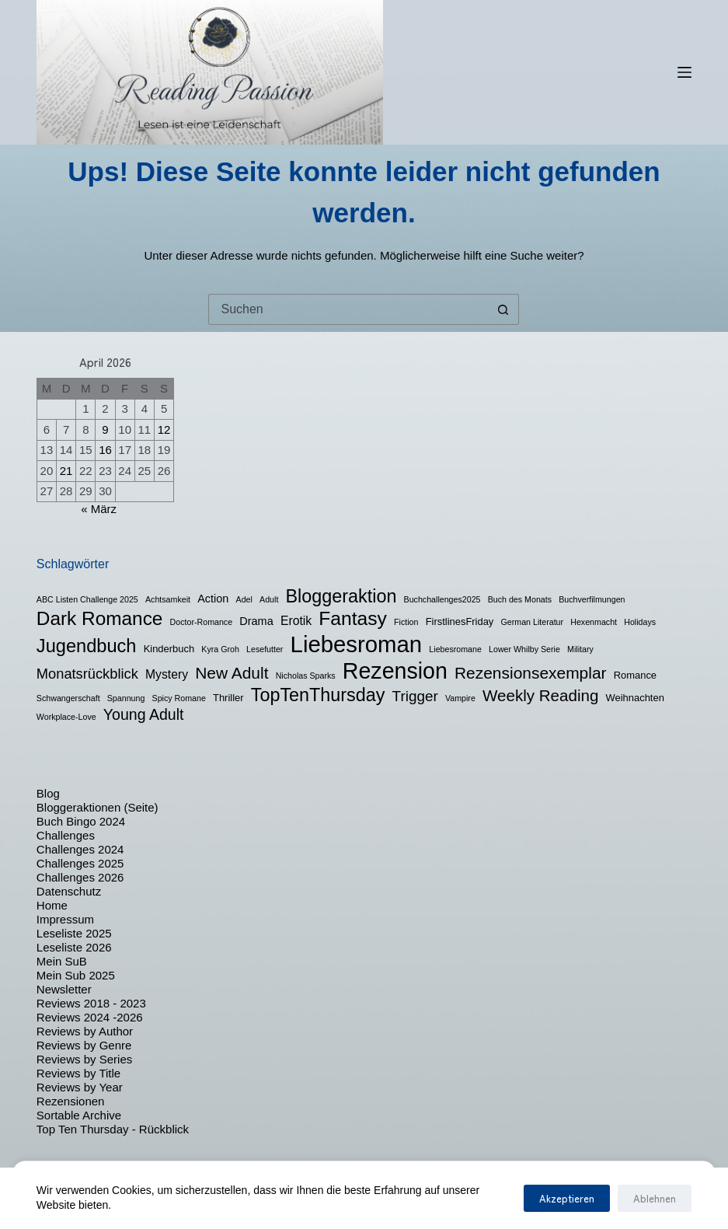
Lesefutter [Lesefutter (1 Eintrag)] (264, 649)
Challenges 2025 (80, 863)
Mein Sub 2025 (76, 975)
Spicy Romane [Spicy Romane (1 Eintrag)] (179, 698)
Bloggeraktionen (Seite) (97, 807)
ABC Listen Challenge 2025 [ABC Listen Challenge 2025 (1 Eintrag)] (87, 599)
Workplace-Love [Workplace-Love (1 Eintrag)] (66, 716)
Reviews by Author (85, 1031)
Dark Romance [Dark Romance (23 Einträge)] (100, 618)
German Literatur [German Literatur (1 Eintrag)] (532, 622)
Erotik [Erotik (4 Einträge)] (296, 620)
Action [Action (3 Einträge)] (212, 598)
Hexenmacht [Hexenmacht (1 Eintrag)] (593, 622)
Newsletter (64, 989)
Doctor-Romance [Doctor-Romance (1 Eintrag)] (201, 622)
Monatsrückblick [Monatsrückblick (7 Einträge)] (87, 673)
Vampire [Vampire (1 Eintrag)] (460, 698)
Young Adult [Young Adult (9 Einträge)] (143, 714)
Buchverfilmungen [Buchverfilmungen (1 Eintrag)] (592, 599)
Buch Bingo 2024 (81, 821)
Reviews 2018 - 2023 (91, 1003)
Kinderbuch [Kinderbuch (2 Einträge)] (169, 649)
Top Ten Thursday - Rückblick (113, 1129)
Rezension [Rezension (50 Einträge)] (395, 670)
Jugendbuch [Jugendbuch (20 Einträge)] (87, 646)
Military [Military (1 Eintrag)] (580, 649)
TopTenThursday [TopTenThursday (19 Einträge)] (318, 695)
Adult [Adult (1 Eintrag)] (269, 599)
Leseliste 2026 (74, 947)
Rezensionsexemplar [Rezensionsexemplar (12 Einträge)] (531, 673)
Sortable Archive (79, 1115)
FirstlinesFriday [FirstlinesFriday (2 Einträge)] (460, 621)
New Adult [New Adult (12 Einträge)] (231, 673)
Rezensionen (71, 1101)
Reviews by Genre (84, 1045)
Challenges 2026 (80, 877)
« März (99, 508)
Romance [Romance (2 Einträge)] (635, 675)
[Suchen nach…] (348, 309)
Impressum (65, 919)
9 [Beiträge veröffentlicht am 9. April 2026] (105, 429)
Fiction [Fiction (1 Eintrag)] (406, 622)
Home (52, 905)
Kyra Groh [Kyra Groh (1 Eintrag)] (220, 649)
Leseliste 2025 (74, 933)
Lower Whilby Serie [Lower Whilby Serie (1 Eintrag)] (524, 649)
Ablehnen (654, 1198)
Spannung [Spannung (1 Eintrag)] (126, 698)
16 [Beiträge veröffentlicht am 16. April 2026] (105, 449)
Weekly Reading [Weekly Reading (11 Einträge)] (540, 695)
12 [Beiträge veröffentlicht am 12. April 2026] (164, 429)
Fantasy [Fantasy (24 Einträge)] (353, 618)
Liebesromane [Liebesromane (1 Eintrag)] (455, 649)
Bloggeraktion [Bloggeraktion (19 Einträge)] (341, 596)
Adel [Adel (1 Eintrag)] (244, 599)
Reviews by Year (80, 1087)
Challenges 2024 (80, 849)
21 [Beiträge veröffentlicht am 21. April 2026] (66, 470)
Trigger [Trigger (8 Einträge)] (415, 696)
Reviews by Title (78, 1073)
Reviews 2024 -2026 (90, 1017)
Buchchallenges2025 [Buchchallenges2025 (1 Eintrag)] (442, 599)
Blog (48, 793)
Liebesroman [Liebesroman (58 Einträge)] (357, 644)
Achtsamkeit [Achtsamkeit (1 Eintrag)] (167, 599)
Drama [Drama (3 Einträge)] (256, 621)
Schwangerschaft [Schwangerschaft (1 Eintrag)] (68, 698)
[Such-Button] (503, 309)
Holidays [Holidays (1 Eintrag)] (640, 622)
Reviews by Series (84, 1059)
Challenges (66, 835)
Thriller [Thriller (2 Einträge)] (228, 698)
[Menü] (684, 72)
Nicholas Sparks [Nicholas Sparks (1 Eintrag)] (306, 675)
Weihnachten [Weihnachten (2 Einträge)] (635, 698)
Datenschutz (69, 891)
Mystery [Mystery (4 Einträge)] (166, 674)
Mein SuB (62, 961)
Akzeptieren (566, 1198)
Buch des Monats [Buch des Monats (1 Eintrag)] (520, 599)
